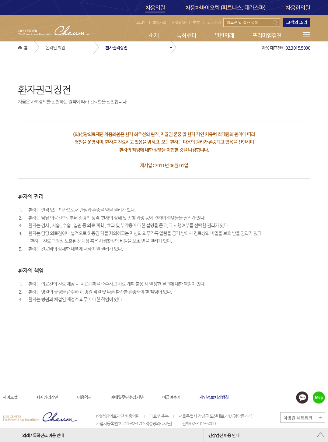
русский (214, 22)
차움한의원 (298, 7)
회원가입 (159, 22)
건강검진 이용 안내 (223, 435)
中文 (196, 22)
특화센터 (186, 35)
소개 (154, 35)
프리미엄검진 (266, 35)
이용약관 (84, 396)
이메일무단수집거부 (126, 396)
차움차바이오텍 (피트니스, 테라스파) (225, 7)
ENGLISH (179, 22)
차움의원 (155, 8)
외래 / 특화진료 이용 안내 (43, 435)
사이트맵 (10, 396)
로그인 (141, 22)
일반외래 (224, 35)
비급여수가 (171, 396)
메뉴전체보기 (306, 34)
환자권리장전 (47, 396)
